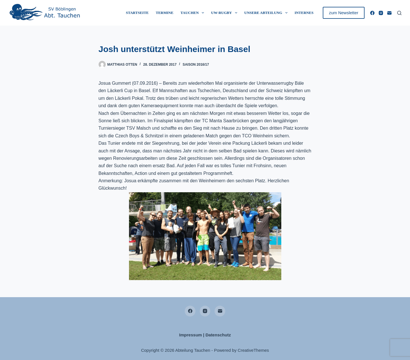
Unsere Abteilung (267, 12)
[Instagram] (381, 13)
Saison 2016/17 (196, 65)
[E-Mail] (389, 13)
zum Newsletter (343, 12)
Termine (164, 13)
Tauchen (193, 12)
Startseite (137, 13)
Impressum (190, 334)
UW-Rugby (225, 12)
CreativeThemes (253, 350)
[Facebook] (372, 13)
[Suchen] (399, 13)
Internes (304, 13)
